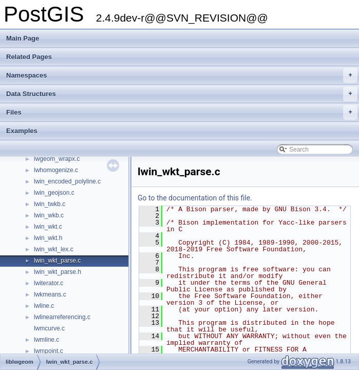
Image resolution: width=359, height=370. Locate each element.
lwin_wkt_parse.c (57, 260)
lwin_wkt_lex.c (53, 249)
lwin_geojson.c (54, 192)
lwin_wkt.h (48, 238)
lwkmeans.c (50, 294)
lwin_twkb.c (49, 204)
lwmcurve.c (49, 328)
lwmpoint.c (48, 351)
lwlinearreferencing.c (62, 317)
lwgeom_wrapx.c (57, 158)
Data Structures (181, 94)
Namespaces (181, 75)
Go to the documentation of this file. (195, 198)
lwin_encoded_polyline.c (67, 181)
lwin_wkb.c (49, 215)
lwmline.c (46, 339)
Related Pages (29, 57)
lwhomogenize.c (56, 170)
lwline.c (44, 305)
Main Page (22, 38)
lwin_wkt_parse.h (57, 271)
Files (181, 112)
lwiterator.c (48, 283)
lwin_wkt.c (48, 226)
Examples (21, 131)
